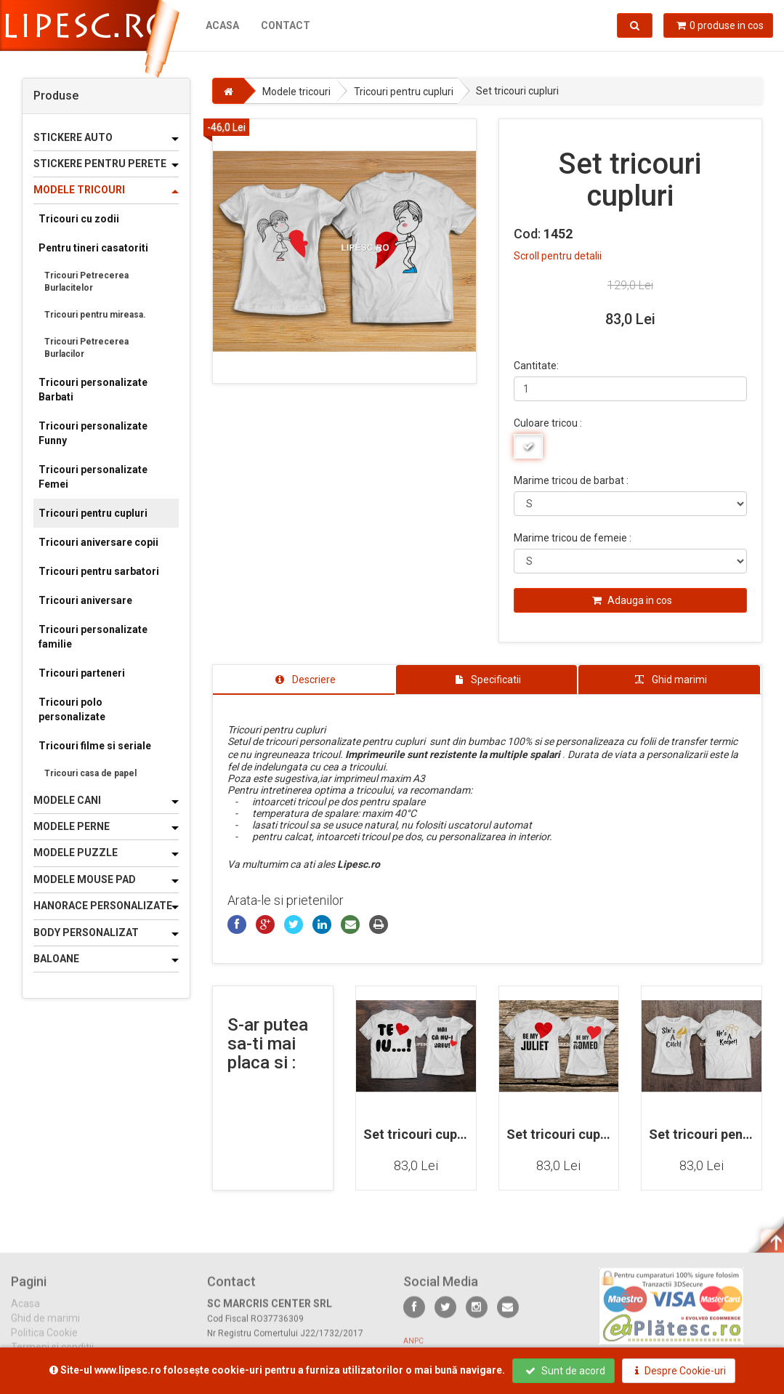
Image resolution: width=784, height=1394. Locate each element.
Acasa (222, 25)
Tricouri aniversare (85, 600)
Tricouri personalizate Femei (93, 477)
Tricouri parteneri (82, 673)
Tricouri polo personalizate (72, 709)
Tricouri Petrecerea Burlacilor (86, 348)
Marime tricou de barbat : (571, 480)
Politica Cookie (44, 1342)
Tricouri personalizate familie (93, 637)
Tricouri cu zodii (79, 219)
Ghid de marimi (45, 1328)
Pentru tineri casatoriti (93, 248)
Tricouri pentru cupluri (93, 513)
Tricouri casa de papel (90, 773)
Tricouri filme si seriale (95, 746)
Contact (285, 25)
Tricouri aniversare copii (98, 542)
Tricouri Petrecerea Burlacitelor (86, 281)
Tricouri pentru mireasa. (95, 315)
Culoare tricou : (548, 423)
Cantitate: (536, 365)
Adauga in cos (632, 600)
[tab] (304, 679)
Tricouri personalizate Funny (93, 433)
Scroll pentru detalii (558, 256)
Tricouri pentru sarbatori (99, 571)
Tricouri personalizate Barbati (93, 389)
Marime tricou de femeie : (572, 538)
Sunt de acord (565, 1371)
